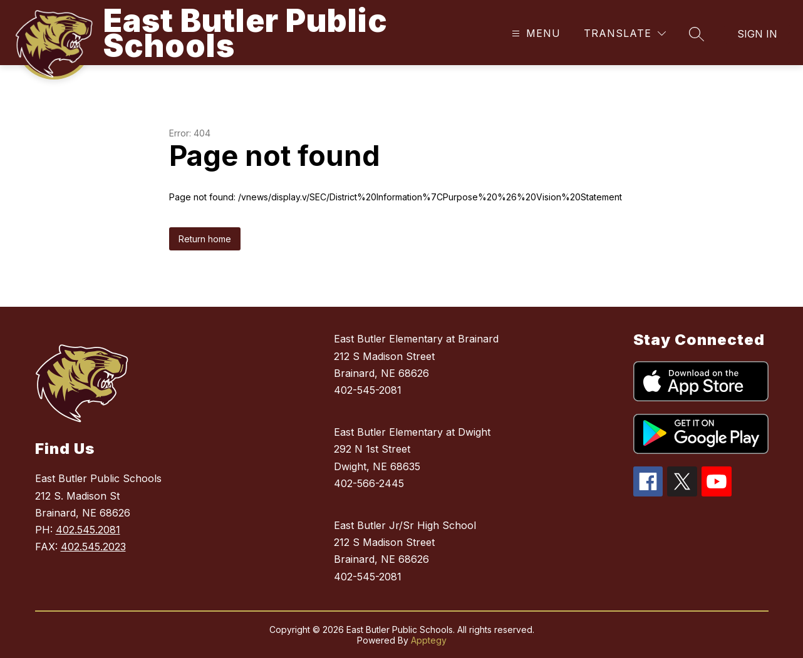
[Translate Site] (625, 33)
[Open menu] (535, 33)
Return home (205, 239)
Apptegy (429, 640)
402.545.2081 (88, 529)
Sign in (757, 34)
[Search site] (696, 33)
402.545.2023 (93, 546)
